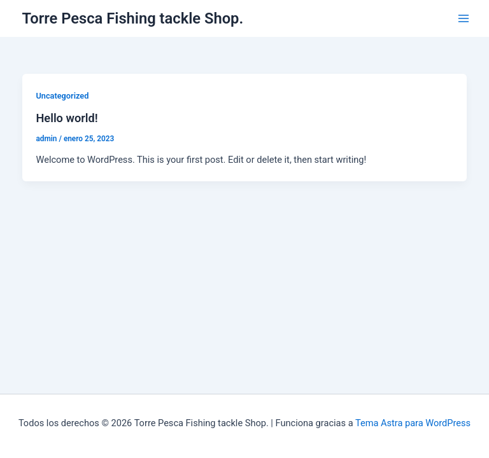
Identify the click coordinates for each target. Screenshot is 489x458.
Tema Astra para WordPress (413, 423)
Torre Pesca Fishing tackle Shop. (133, 18)
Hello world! (66, 118)
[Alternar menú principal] (463, 18)
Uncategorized (62, 96)
